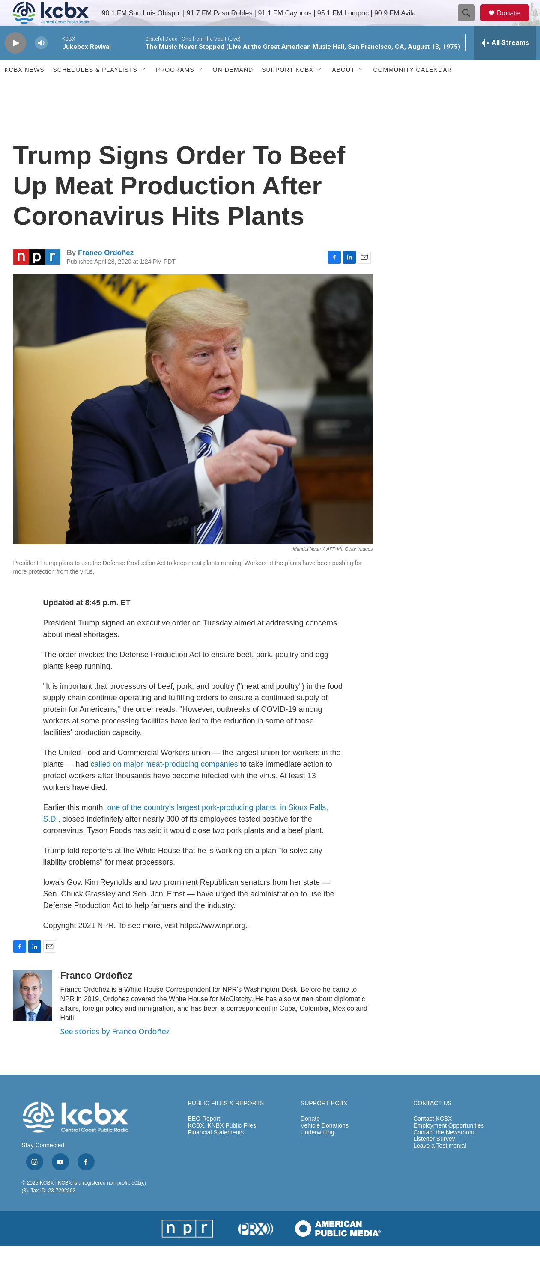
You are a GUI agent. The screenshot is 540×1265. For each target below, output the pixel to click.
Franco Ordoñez (106, 272)
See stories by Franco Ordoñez (115, 1050)
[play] (15, 62)
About (343, 89)
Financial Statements (216, 1152)
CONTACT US (432, 1122)
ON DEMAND (233, 89)
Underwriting (317, 1152)
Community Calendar (412, 89)
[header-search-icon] (470, 22)
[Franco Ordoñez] (32, 1015)
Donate (514, 22)
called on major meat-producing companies (164, 783)
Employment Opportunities (448, 1145)
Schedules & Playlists (95, 89)
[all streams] (505, 62)
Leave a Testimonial (439, 1165)
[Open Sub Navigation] (143, 89)
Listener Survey (434, 1158)
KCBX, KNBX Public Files (222, 1145)
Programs (175, 89)
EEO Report (204, 1138)
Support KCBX (287, 89)
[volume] (41, 62)
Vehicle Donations (325, 1145)
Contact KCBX (432, 1138)
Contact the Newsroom (443, 1152)
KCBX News (25, 89)
